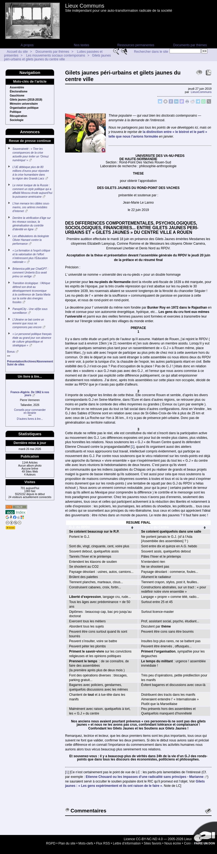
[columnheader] (102, 527)
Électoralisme (18, 91)
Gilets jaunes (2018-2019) (26, 99)
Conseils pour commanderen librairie (30, 411)
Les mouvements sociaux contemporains (55, 55)
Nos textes (81, 45)
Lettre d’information (127, 843)
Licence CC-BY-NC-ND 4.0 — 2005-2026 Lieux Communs (166, 839)
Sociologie (17, 120)
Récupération (18, 116)
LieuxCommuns (201, 92)
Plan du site (66, 843)
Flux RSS (103, 843)
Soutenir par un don (203, 835)
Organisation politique (24, 108)
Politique (15, 112)
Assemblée (17, 87)
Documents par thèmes (190, 45)
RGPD (51, 843)
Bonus (11, 351)
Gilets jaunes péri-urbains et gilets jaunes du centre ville (57, 57)
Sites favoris (152, 843)
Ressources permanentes (135, 45)
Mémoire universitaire (24, 104)
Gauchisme (17, 95)
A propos (27, 45)
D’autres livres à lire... (30, 418)
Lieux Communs (84, 6)
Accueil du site (17, 52)
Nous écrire (172, 843)
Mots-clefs (85, 843)
